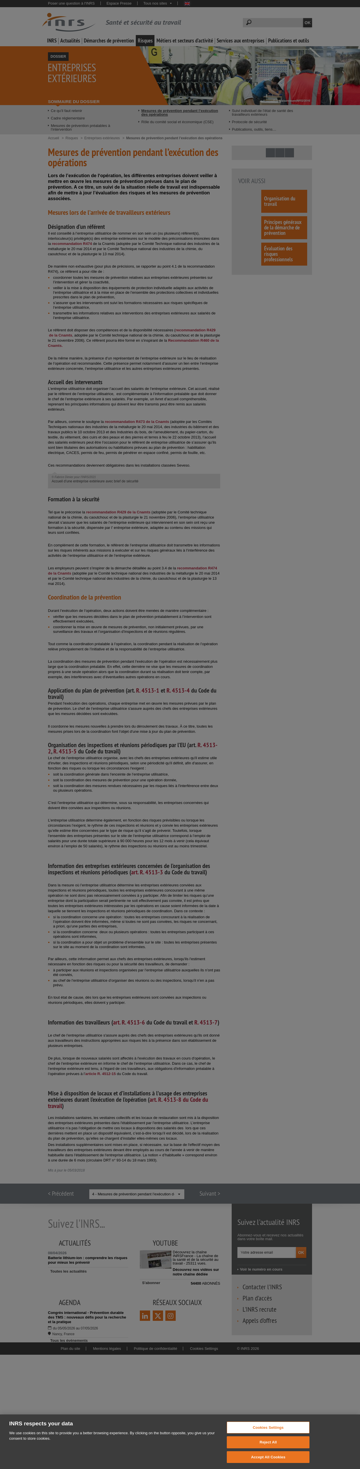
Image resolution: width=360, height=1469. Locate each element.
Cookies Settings (268, 1433)
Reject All (268, 1448)
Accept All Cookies (268, 1463)
